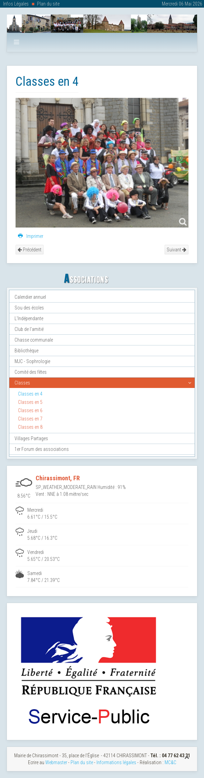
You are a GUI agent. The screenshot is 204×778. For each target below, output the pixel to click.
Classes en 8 (30, 427)
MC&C (170, 762)
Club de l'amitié (29, 329)
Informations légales (116, 762)
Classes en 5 (30, 402)
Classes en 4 (30, 394)
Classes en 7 (30, 419)
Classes (22, 383)
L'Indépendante (29, 318)
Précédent (29, 249)
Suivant (176, 249)
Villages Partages (31, 438)
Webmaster (56, 762)
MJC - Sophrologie (32, 361)
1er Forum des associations (42, 449)
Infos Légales (16, 4)
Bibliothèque (26, 350)
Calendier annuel (30, 297)
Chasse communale (34, 340)
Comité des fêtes (31, 372)
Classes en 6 (30, 410)
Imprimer (30, 236)
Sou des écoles (29, 308)
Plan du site (48, 4)
